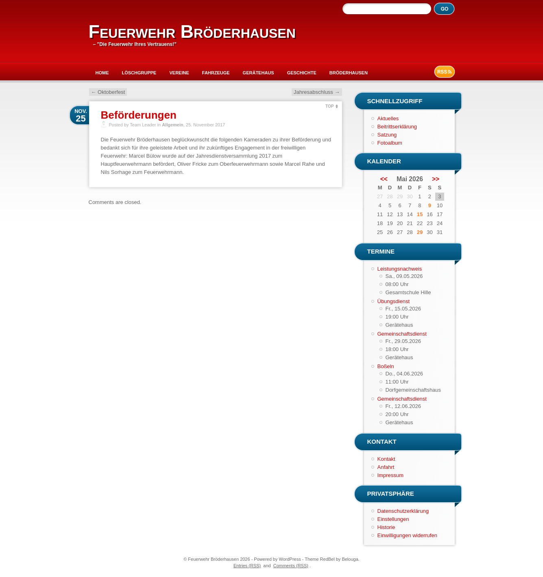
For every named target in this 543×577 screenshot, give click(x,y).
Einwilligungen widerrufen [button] (407, 535)
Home (102, 72)
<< (384, 179)
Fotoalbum (389, 143)
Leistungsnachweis (399, 269)
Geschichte (301, 72)
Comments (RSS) (290, 565)
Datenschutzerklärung (403, 511)
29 (420, 232)
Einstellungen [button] (393, 519)
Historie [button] (386, 527)
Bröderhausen (348, 72)
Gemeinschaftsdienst (402, 334)
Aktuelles (388, 118)
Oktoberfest (108, 92)
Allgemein (172, 124)
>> (435, 179)
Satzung (387, 135)
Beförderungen (139, 115)
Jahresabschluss (317, 92)
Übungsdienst (393, 301)
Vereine (179, 72)
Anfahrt (386, 467)
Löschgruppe (139, 72)
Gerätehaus (258, 72)
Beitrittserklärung (397, 127)
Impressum (390, 475)
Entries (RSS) (247, 565)
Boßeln (385, 366)
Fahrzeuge (216, 72)
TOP (329, 106)
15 (420, 214)
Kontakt (386, 459)
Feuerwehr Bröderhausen (192, 31)
